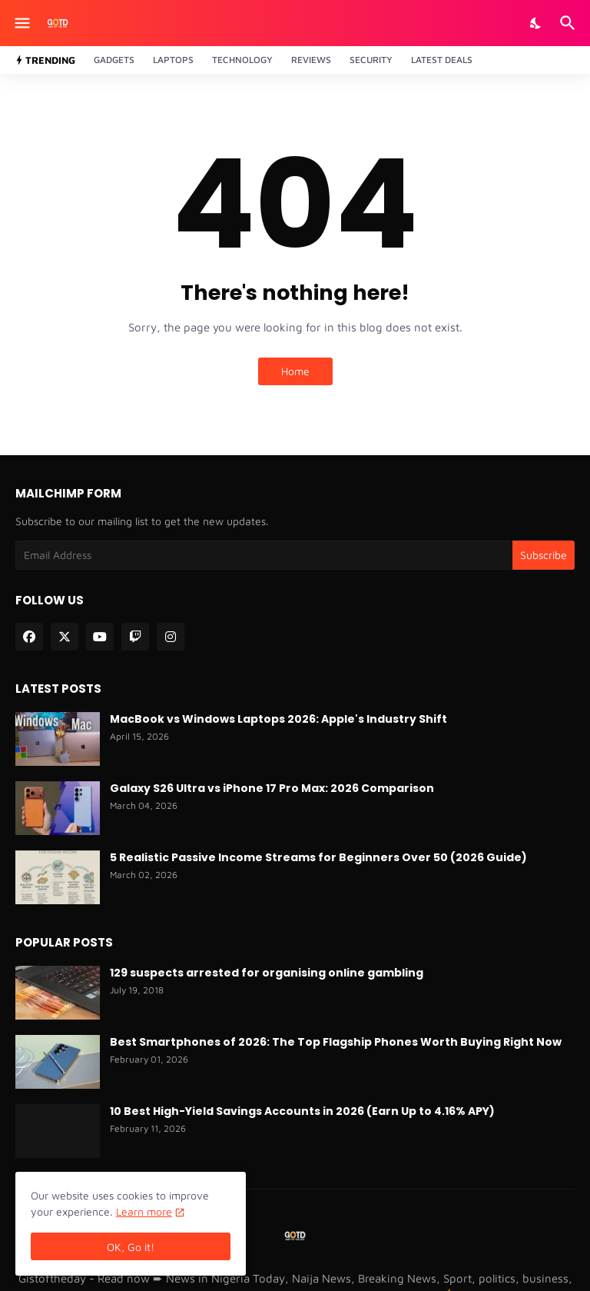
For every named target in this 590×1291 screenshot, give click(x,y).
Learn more (144, 1211)
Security (371, 59)
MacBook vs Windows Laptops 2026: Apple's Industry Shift (278, 719)
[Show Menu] (21, 23)
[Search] (569, 23)
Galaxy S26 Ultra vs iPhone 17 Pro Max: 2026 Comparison (272, 788)
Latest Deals (441, 59)
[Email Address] (263, 555)
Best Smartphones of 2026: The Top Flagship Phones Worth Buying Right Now (336, 1042)
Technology (242, 59)
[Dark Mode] (536, 23)
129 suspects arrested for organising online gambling (266, 973)
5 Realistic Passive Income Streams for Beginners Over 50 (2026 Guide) (318, 857)
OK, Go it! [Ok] (130, 1246)
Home (295, 371)
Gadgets (114, 59)
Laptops (173, 59)
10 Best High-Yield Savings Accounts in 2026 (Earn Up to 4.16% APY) (302, 1111)
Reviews (311, 59)
